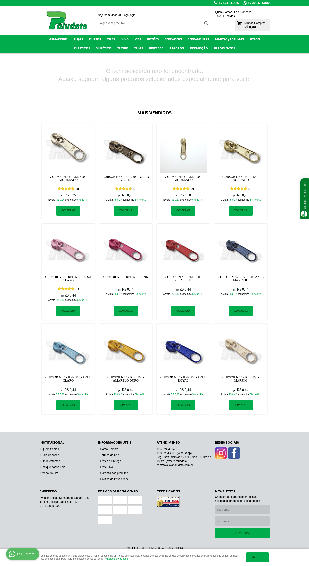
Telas (138, 48)
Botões (153, 39)
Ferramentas (198, 39)
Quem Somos (223, 12)
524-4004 (228, 3)
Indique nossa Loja (53, 467)
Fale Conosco (242, 12)
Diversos (156, 48)
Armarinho (58, 39)
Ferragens (173, 39)
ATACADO (176, 48)
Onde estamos (51, 461)
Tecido (122, 48)
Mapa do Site (50, 473)
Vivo (125, 39)
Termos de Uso (109, 455)
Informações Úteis (114, 442)
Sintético (103, 48)
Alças (78, 39)
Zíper (111, 39)
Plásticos (82, 48)
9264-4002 (259, 3)
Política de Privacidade (114, 479)
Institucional (52, 442)
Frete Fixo (106, 467)
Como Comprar (109, 449)
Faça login (128, 15)
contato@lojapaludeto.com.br (175, 465)
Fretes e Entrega (110, 461)
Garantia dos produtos (114, 473)
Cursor (95, 39)
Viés (138, 39)
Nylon (255, 39)
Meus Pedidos (226, 16)
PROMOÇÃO (199, 48)
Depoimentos (224, 48)
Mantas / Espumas (229, 39)
